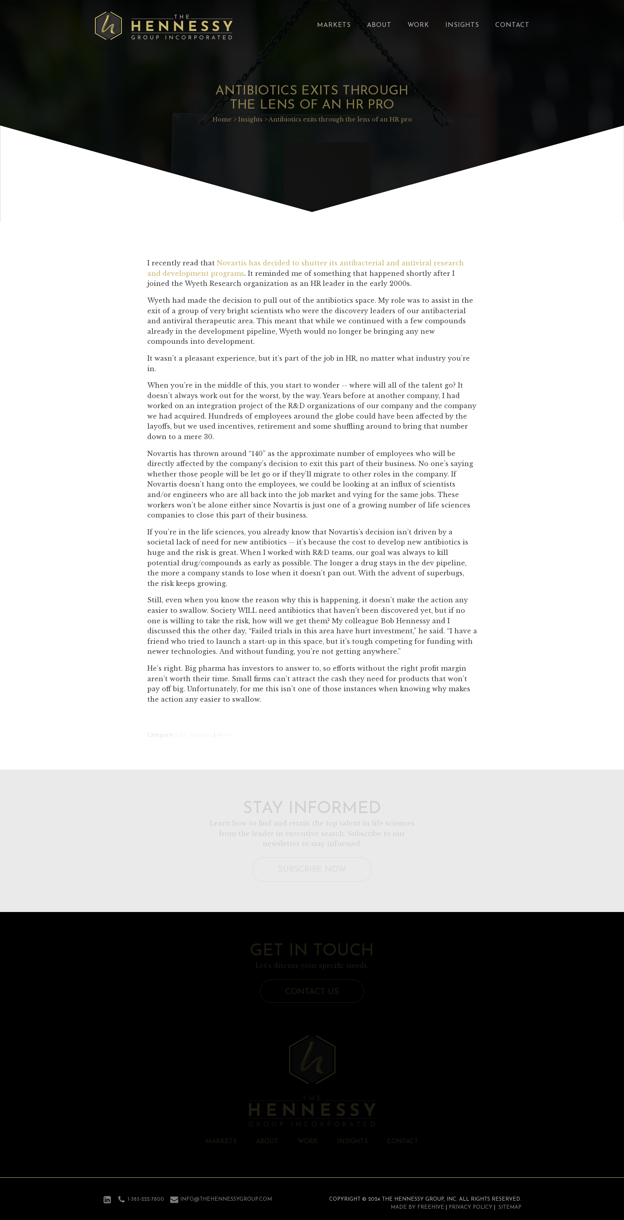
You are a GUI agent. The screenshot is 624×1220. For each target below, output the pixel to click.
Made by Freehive (417, 1207)
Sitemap (509, 1207)
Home (222, 119)
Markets (334, 25)
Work (418, 25)
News (224, 735)
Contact (512, 25)
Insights (462, 25)
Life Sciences (193, 735)
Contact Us (312, 992)
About (379, 25)
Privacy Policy (470, 1207)
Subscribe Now (312, 869)
